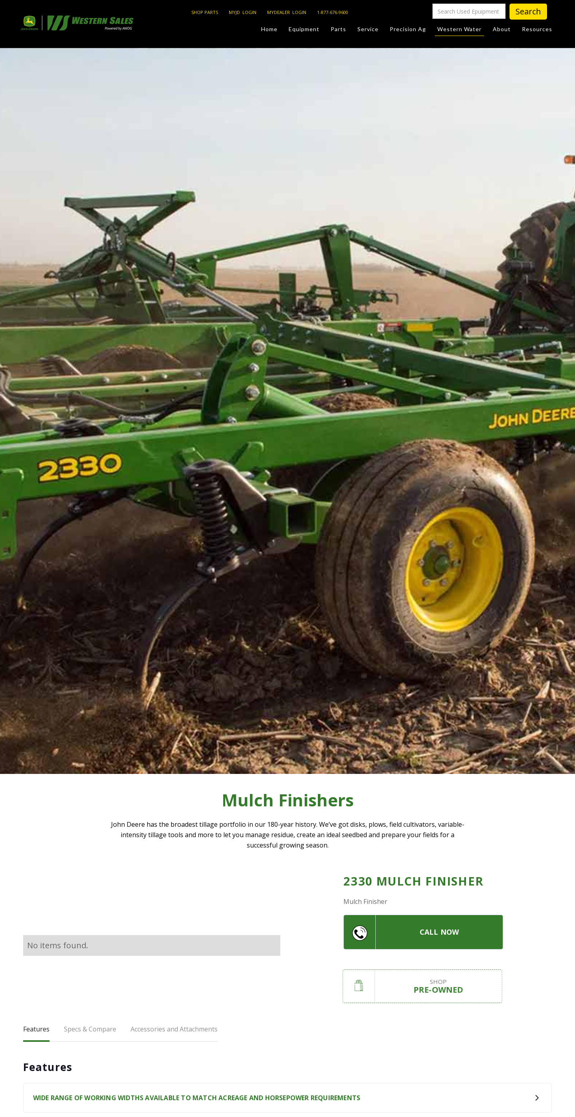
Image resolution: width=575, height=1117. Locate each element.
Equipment (304, 29)
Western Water (459, 31)
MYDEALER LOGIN (286, 12)
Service (368, 29)
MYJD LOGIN (242, 12)
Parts (338, 29)
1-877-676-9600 (332, 12)
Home (269, 29)
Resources (537, 29)
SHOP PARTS (204, 12)
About (502, 29)
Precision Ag (408, 29)
